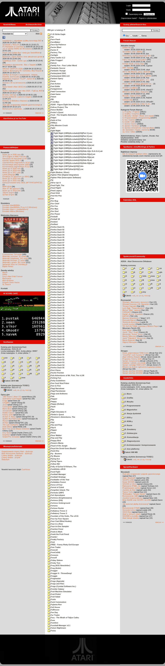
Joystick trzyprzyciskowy (132, 498)
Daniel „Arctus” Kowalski (132, 314)
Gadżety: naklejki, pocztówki (134, 363)
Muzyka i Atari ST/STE (131, 96)
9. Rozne (127, 425)
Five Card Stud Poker (58, 383)
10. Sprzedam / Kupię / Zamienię (135, 130)
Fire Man (53, 209)
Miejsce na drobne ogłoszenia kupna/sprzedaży (141, 367)
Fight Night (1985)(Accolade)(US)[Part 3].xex (71, 139)
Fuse (51, 620)
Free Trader (54, 547)
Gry (127, 36)
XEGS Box (126, 512)
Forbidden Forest (57, 482)
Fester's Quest (55, 112)
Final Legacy (55, 191)
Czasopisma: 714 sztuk (12, 254)
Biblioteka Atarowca (9, 215)
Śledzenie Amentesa (130, 322)
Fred (51, 542)
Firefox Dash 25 (56, 289)
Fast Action (54, 84)
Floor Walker (55, 435)
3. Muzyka (127, 402)
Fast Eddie (54, 86)
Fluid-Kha (53, 451)
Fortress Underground (59, 503)
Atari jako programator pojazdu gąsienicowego (21, 105)
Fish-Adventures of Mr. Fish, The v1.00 (66, 375)
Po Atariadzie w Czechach (13, 47)
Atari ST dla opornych (11, 189)
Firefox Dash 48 (56, 349)
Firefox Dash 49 (56, 352)
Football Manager (57, 474)
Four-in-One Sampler (58, 526)
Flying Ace (54, 459)
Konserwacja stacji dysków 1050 (15, 164)
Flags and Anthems (58, 394)
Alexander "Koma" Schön (132, 334)
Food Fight (54, 472)
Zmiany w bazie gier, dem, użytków (136, 76)
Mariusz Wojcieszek (130, 318)
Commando (7, 407)
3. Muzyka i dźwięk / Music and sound (137, 116)
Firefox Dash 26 (56, 292)
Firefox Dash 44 (56, 339)
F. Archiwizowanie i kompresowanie (139, 445)
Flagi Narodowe (56, 388)
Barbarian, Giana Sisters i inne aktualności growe (22, 57)
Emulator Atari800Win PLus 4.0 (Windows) (19, 207)
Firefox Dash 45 (56, 342)
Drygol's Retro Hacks (11, 282)
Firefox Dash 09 (56, 248)
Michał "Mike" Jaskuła (131, 310)
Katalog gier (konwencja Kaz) (13, 347)
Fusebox (53, 623)
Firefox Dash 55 (56, 368)
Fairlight (53, 55)
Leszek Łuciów (128, 324)
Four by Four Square (58, 519)
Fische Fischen (56, 373)
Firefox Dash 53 (56, 362)
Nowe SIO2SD (128, 482)
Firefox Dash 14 (56, 261)
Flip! (51, 422)
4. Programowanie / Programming (136, 118)
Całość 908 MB (130, 452)
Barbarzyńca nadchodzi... (12, 109)
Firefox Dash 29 (56, 300)
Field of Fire (54, 120)
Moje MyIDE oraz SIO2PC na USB (136, 500)
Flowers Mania (55, 443)
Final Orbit (54, 193)
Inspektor (6, 435)
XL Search (6, 284)
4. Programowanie (131, 406)
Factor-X (53, 50)
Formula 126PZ (56, 493)
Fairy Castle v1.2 (56, 58)
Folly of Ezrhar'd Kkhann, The (62, 467)
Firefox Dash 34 (56, 313)
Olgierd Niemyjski (129, 342)
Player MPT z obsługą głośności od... (137, 84)
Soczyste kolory (128, 510)
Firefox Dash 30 (56, 302)
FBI (51, 99)
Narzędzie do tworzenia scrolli (14, 158)
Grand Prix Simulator (11, 437)
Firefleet (53, 224)
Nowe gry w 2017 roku (11, 173)
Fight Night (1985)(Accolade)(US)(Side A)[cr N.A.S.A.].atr (76, 151)
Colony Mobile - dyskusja (12, 455)
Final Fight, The (56, 185)
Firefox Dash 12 (56, 256)
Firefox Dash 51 (56, 357)
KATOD (125, 316)
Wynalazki (125, 472)
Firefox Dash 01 (56, 227)
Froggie (52, 576)
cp (159, 268)
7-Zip (22, 390)
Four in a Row (55, 524)
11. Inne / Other (128, 132)
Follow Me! (54, 464)
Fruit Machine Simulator (60, 592)
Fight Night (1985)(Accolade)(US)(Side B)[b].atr (72, 163)
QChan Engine (8, 195)
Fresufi (52, 558)
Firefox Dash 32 (56, 308)
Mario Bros (6, 409)
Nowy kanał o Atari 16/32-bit (13, 87)
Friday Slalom (55, 560)
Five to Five (54, 386)
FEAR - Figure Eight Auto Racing (63, 105)
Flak (51, 396)
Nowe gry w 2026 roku (11, 154)
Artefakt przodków (129, 88)
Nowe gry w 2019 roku (11, 171)
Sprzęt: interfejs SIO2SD (132, 373)
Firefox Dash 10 (56, 250)
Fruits (52, 599)
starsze (41, 199)
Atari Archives (8, 280)
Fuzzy (52, 631)
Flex (51, 409)
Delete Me (126, 48)
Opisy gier (5, 395)
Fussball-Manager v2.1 (59, 625)
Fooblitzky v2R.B (57, 469)
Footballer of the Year (58, 480)
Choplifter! (6, 403)
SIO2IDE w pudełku (130, 516)
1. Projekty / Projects (130, 112)
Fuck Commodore (57, 602)
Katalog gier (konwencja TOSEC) (15, 385)
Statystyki (5, 459)
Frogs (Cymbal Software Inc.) (62, 586)
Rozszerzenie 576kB (130, 508)
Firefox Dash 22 (56, 282)
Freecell (53, 550)
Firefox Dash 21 (56, 279)
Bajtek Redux (7, 266)
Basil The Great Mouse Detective (15, 429)
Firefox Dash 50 (56, 355)
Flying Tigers (55, 461)
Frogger (53, 571)
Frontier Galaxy (56, 589)
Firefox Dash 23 (56, 284)
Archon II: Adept (9, 417)
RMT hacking (127, 68)
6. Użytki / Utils (128, 122)
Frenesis (53, 555)
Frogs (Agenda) (56, 581)
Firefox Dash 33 (56, 310)
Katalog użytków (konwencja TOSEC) (137, 457)
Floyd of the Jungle (58, 446)
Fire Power (54, 214)
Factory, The (55, 52)
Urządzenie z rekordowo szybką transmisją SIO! (22, 41)
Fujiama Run (55, 605)
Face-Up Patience (57, 45)
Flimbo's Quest (56, 414)
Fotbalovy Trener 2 (57, 511)
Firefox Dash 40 (56, 328)
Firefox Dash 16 (56, 266)
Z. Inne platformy (131, 449)
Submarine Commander (12, 399)
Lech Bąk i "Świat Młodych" (133, 308)
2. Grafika (127, 398)
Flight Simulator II (57, 412)
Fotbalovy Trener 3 (57, 513)
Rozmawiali (126, 300)
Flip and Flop (55, 425)
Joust (4, 405)
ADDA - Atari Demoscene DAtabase (136, 261)
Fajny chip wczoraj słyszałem (134, 60)
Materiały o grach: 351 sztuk (14, 262)
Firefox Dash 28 (56, 297)
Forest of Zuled (56, 487)
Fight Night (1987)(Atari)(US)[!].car (67, 169)
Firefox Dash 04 (56, 235)
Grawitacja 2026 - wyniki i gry (14, 61)
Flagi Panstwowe (57, 391)
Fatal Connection (57, 92)
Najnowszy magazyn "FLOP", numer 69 (18, 79)
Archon (5, 423)
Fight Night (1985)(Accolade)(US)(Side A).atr (71, 148)
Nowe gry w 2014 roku (11, 191)
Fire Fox (53, 206)
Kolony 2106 (7, 415)
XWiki (4, 274)
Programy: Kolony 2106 (132, 359)
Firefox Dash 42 (56, 334)
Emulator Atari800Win (11, 205)
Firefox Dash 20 (56, 276)
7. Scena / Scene (129, 124)
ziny (142, 292)
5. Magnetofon (129, 410)
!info (142, 276)
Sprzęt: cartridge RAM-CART (134, 365)
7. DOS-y (127, 418)
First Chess (54, 370)
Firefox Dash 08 (56, 245)
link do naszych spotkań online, (135, 154)
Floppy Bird (54, 441)
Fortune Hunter (56, 508)
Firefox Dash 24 (56, 287)
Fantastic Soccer (56, 68)
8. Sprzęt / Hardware (130, 126)
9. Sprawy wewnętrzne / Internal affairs (138, 128)
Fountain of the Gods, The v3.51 (63, 516)
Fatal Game (54, 94)
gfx (159, 272)
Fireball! (53, 217)
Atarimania (6, 278)
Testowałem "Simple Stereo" (134, 494)
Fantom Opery (55, 78)
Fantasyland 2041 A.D (59, 76)
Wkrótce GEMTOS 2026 (12, 69)
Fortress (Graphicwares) (60, 498)
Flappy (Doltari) (56, 404)
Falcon (52, 63)
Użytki (135, 36)
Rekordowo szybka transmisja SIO (136, 56)
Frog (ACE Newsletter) (59, 565)
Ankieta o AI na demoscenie (13, 83)
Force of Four (55, 485)
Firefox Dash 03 (56, 232)
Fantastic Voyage (57, 71)
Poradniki (5, 152)
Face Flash (54, 39)
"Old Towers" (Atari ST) (11, 397)
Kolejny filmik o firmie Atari (133, 64)
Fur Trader (54, 615)
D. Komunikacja (130, 437)
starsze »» (39, 113)
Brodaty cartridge (9, 95)
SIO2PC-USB (128, 480)
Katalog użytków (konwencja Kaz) (135, 383)
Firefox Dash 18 (56, 271)
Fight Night (54, 131)
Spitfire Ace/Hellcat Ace (12, 419)
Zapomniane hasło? (129, 18)
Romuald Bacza (129, 320)
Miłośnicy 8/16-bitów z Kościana (135, 92)
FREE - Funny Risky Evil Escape (63, 545)
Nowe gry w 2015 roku (11, 181)
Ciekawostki (127, 100)
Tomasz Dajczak (129, 306)
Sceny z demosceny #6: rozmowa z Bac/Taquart (22, 71)
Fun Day (53, 612)
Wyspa (5, 421)
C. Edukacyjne (129, 433)
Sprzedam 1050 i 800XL (132, 52)
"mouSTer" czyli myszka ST (133, 355)
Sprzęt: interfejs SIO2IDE (132, 371)
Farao (52, 81)
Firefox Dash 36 (56, 318)
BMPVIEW (6, 187)
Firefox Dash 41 (56, 331)
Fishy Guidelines (56, 381)
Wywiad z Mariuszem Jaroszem (135, 302)
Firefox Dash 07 (56, 243)
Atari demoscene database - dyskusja (17, 453)
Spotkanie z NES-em (11, 45)
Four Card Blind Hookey (60, 521)
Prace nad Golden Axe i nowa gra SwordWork (21, 53)
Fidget (52, 118)
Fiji (50, 180)
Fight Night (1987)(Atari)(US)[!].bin (66, 166)
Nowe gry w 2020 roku (11, 169)
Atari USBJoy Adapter (131, 357)
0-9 (4, 358)
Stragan (124, 351)
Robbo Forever (8, 413)
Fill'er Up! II (54, 183)
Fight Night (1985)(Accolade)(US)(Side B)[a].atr (72, 157)
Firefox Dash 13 (56, 258)
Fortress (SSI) (55, 500)
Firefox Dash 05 (56, 237)
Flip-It (52, 428)
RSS (39, 34)
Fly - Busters (55, 454)
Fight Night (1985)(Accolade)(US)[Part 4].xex (71, 142)
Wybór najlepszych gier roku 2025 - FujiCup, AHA (22, 91)
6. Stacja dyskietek (131, 413)
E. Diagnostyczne (131, 441)
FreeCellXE (54, 552)
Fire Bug (53, 201)
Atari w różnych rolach (131, 514)
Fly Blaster (54, 456)
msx (151, 280)
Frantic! (52, 537)
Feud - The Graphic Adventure (62, 115)
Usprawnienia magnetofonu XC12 (16, 162)
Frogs (4, 401)
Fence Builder (55, 110)
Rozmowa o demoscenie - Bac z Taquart (18, 65)
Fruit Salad (54, 597)
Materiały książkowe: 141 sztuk (15, 258)
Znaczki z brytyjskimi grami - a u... (136, 80)
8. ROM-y (127, 421)
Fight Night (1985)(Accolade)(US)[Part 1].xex (71, 133)
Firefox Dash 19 (56, 274)
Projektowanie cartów (131, 488)
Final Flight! (54, 188)
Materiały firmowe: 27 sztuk (13, 260)
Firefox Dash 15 (56, 263)
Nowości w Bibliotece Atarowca (15, 101)
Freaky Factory (56, 539)
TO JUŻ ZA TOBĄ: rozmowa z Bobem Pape (140, 326)
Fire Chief (53, 204)
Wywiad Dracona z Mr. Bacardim (135, 304)
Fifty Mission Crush (58, 125)
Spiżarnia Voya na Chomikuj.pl (14, 264)
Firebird (53, 222)
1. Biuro (127, 394)
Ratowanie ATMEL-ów (131, 486)
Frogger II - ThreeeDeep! (60, 573)
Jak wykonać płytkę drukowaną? (135, 504)
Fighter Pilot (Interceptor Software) (64, 178)
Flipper (52, 430)
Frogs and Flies (56, 584)
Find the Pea (55, 196)
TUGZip (28, 390)
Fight (51, 128)
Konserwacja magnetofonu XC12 (15, 166)
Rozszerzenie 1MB (130, 496)
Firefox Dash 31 (56, 305)
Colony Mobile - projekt (11, 457)
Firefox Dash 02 (56, 230)
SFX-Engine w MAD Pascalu (14, 156)
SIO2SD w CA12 (129, 484)
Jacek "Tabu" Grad (130, 332)
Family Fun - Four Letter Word (62, 65)
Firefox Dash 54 (56, 365)
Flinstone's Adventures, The (61, 417)
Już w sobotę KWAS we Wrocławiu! (16, 49)
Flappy (52, 401)
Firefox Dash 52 (56, 360)
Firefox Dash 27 (56, 295)
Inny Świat (6, 433)
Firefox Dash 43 (56, 336)
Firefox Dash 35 (56, 315)
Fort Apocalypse (56, 495)
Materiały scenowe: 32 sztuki (14, 256)
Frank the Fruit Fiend (58, 534)
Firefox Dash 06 (56, 240)
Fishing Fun (54, 378)
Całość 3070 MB (10, 381)
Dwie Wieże (7, 427)
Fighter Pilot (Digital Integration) (63, 175)
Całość (8, 390)
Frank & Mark (55, 532)
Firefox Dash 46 (56, 344)
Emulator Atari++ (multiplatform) (15, 209)
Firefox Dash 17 (56, 269)
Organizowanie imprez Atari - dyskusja (17, 451)
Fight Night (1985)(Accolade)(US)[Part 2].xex (71, 136)
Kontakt (4, 288)
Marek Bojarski (128, 340)
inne (21, 378)
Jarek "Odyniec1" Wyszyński (134, 338)
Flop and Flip (55, 438)
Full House (54, 607)
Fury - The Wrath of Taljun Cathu (63, 618)
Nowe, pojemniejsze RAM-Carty (135, 353)
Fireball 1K (54, 219)
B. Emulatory (129, 429)
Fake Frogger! (55, 60)
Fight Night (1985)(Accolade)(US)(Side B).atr (71, 160)
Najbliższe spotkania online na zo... (136, 104)
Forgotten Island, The (58, 490)
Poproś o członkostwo (148, 18)
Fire (51, 198)
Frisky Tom (54, 563)
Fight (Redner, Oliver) (58, 172)
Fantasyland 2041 (57, 73)
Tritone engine (8, 193)
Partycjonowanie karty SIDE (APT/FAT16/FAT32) (22, 183)
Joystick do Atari (129, 490)
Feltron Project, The (58, 107)
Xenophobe (7, 411)
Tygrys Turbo (127, 492)
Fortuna (53, 506)
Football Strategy (57, 477)
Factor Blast (54, 47)
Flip (51, 420)
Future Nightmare (57, 628)
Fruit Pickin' (54, 594)
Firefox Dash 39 (56, 326)
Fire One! (53, 211)
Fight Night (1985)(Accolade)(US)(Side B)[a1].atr (72, 154)
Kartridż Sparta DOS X (11, 160)
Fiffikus (52, 123)
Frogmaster (54, 578)
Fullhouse (53, 610)
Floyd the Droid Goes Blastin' (62, 448)
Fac (51, 37)
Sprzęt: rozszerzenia (130, 361)
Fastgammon (55, 89)
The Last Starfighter (10, 425)
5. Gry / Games (128, 120)
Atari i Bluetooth (129, 478)
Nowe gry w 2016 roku (11, 179)
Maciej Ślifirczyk (129, 336)
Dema (144, 36)
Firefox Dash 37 (56, 321)
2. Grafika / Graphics (130, 114)
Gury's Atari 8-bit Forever (12, 276)
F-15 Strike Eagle (57, 34)
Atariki (5, 272)
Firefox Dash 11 (56, 253)
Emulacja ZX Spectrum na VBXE (15, 177)
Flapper (52, 399)
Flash (52, 407)
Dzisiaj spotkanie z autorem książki (16, 97)
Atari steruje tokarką (130, 518)
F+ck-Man (53, 102)
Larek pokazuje (8, 175)
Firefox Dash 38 (56, 323)
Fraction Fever (55, 529)
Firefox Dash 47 (56, 347)
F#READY (126, 312)
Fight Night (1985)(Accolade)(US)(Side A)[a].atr (72, 145)
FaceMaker (54, 42)
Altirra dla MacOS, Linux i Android (136, 72)
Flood (52, 433)
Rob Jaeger (127, 330)
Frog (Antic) (54, 568)
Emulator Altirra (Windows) (13, 211)
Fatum (52, 97)
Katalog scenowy (128, 265)
